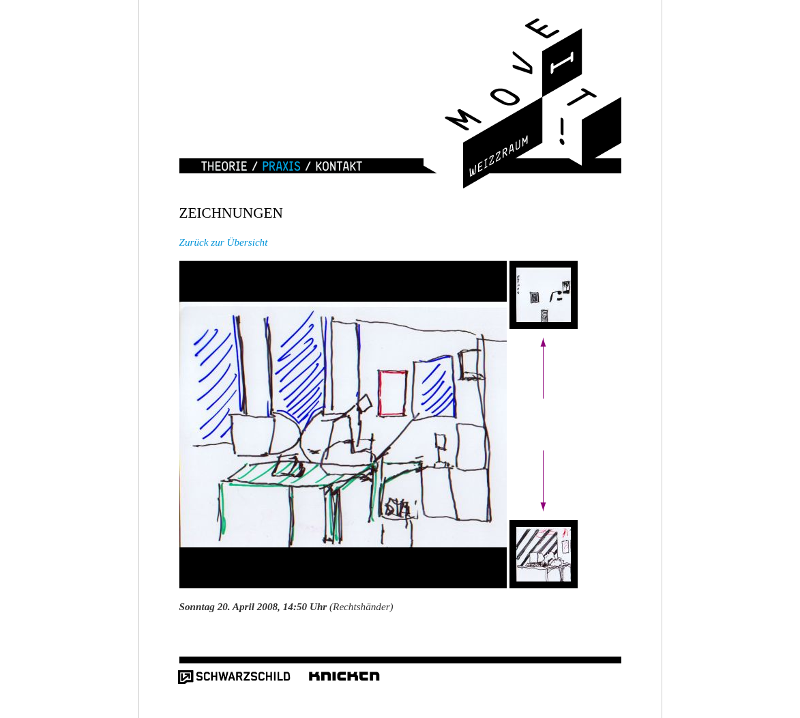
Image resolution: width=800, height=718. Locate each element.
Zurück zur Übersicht (223, 242)
